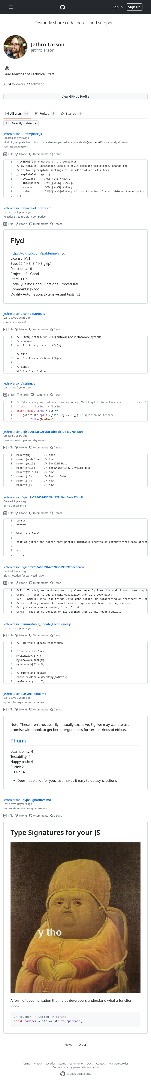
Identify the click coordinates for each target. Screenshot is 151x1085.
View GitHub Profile (75, 96)
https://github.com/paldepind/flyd (37, 253)
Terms (26, 1063)
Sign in (117, 7)
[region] (75, 179)
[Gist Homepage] (62, 7)
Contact (100, 1063)
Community (76, 1063)
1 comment (39, 395)
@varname (93, 142)
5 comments (38, 635)
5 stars (56, 224)
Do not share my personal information (75, 1067)
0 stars (56, 447)
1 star (55, 154)
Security (50, 1063)
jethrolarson (12, 134)
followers (14, 84)
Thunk (18, 740)
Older (83, 1045)
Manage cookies (119, 1063)
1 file (8, 154)
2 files (9, 395)
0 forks (21, 154)
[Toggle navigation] (11, 7)
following (35, 84)
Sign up (134, 7)
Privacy (37, 1063)
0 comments (38, 154)
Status (62, 1063)
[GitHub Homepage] (62, 1073)
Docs (90, 1063)
